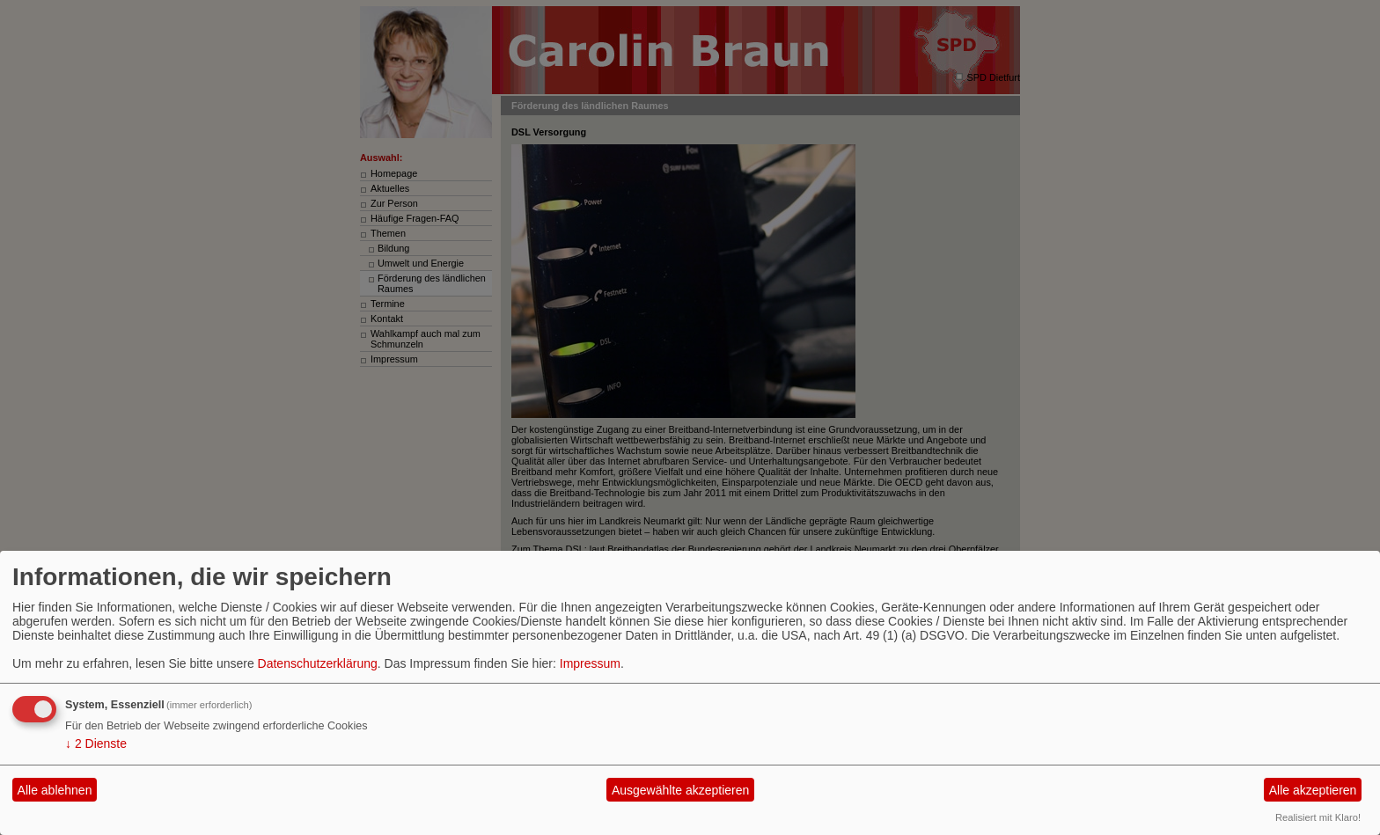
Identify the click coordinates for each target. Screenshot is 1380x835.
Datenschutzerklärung (318, 663)
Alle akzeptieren (1313, 790)
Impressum (590, 663)
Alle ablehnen (55, 790)
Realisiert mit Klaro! (1318, 817)
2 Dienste (96, 743)
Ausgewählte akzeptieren (680, 790)
